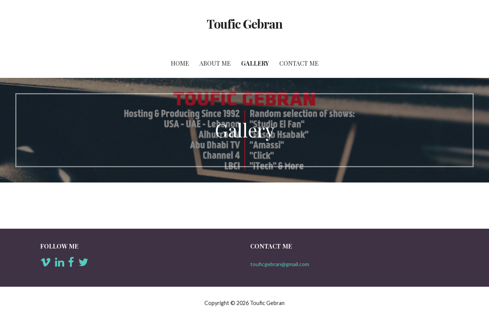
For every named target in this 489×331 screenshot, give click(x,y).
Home (180, 63)
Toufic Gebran (245, 23)
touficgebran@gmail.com (279, 264)
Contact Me (299, 63)
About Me (215, 63)
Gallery (255, 63)
